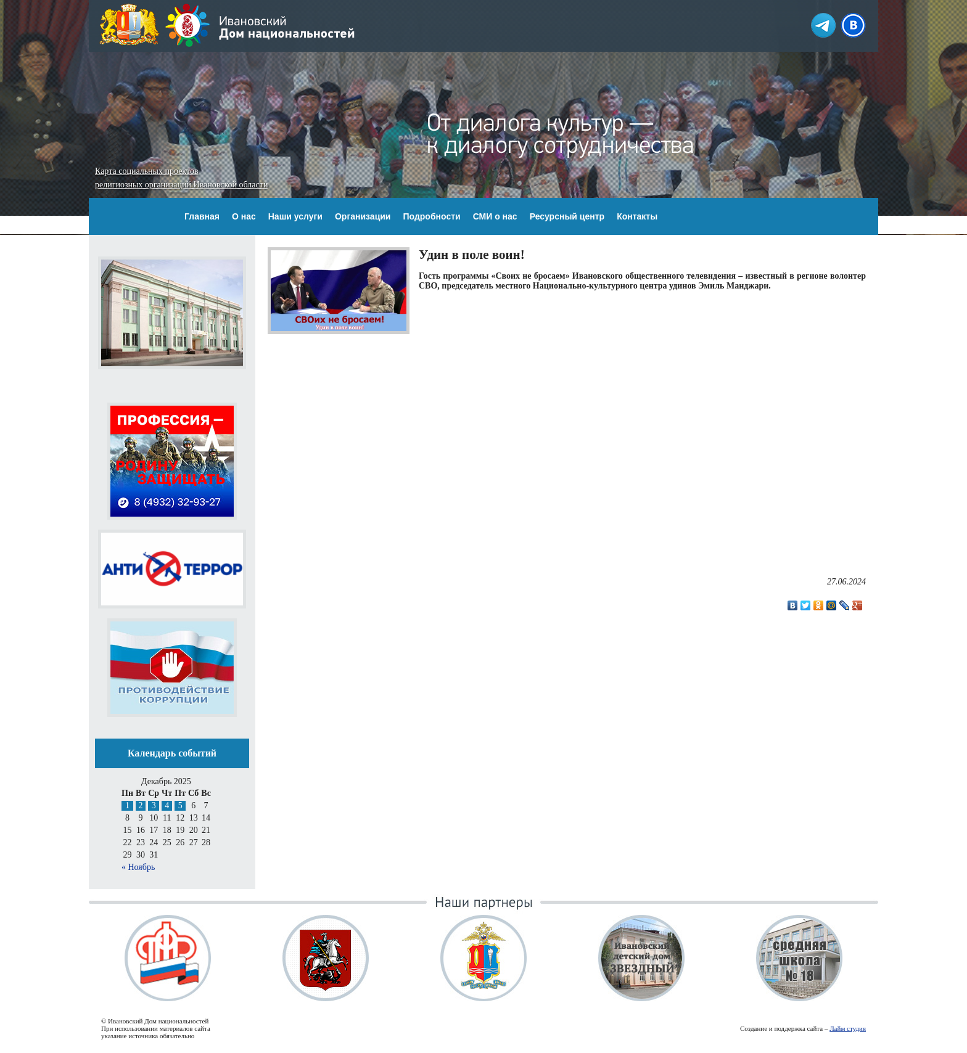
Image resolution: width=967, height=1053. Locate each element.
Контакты (637, 216)
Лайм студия (847, 1028)
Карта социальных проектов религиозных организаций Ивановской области (181, 177)
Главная (202, 216)
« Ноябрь (138, 867)
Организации (363, 216)
